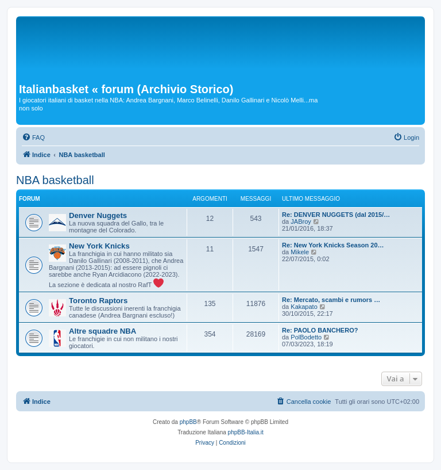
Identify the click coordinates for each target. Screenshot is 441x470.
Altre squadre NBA (102, 331)
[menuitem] (33, 137)
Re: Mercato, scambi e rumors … (331, 299)
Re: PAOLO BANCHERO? (320, 330)
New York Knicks (99, 246)
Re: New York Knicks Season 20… (333, 245)
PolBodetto (306, 337)
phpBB (188, 422)
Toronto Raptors (98, 300)
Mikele (300, 252)
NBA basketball (55, 180)
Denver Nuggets (98, 215)
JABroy (301, 221)
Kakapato (304, 306)
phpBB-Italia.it (246, 432)
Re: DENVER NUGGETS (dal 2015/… (336, 214)
